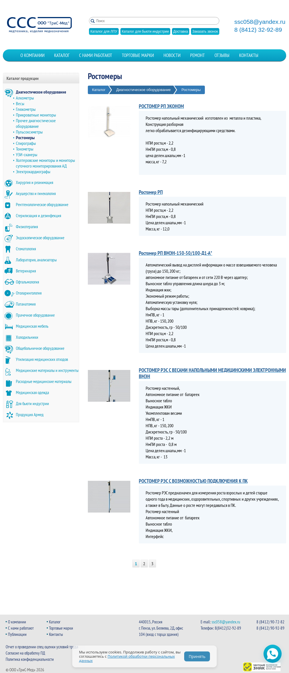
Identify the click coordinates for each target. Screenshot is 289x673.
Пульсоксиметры (29, 132)
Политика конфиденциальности (30, 659)
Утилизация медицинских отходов (42, 359)
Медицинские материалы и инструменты (47, 370)
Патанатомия (26, 304)
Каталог (61, 55)
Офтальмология (27, 282)
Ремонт (197, 55)
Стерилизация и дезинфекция (38, 215)
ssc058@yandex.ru (259, 21)
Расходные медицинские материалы (43, 381)
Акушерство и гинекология (36, 193)
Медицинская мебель (32, 326)
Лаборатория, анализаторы (36, 260)
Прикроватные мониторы (36, 115)
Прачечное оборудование (35, 315)
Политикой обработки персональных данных (127, 658)
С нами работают (95, 55)
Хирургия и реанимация (34, 182)
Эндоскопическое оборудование (40, 237)
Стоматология (26, 248)
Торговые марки (138, 55)
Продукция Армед (30, 414)
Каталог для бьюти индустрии (145, 31)
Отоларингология (29, 293)
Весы (20, 103)
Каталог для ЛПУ (103, 31)
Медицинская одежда (32, 392)
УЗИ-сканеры (26, 154)
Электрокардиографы (33, 171)
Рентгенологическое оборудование (42, 204)
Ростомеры (25, 137)
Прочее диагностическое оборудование (36, 123)
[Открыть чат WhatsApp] (273, 654)
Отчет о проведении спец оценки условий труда (42, 646)
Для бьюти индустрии (32, 403)
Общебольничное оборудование (40, 348)
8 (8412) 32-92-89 (258, 29)
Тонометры (24, 149)
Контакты (248, 55)
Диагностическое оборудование (41, 92)
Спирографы (26, 143)
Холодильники (27, 337)
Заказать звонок (205, 31)
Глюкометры (26, 109)
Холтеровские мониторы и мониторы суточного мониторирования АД (45, 163)
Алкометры (25, 98)
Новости (171, 55)
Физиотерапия (27, 226)
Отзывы (222, 55)
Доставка (180, 31)
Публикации (17, 634)
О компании (32, 55)
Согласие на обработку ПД (25, 653)
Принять (197, 656)
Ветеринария (26, 271)
